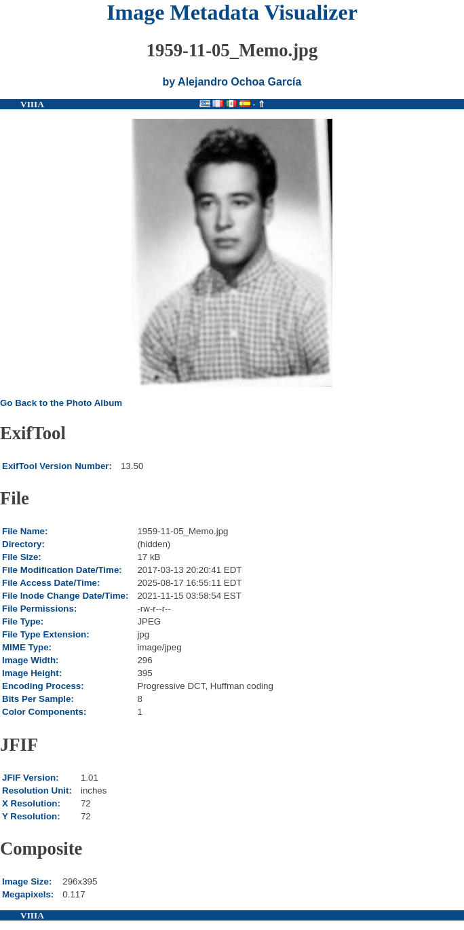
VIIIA (32, 104)
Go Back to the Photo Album (61, 403)
